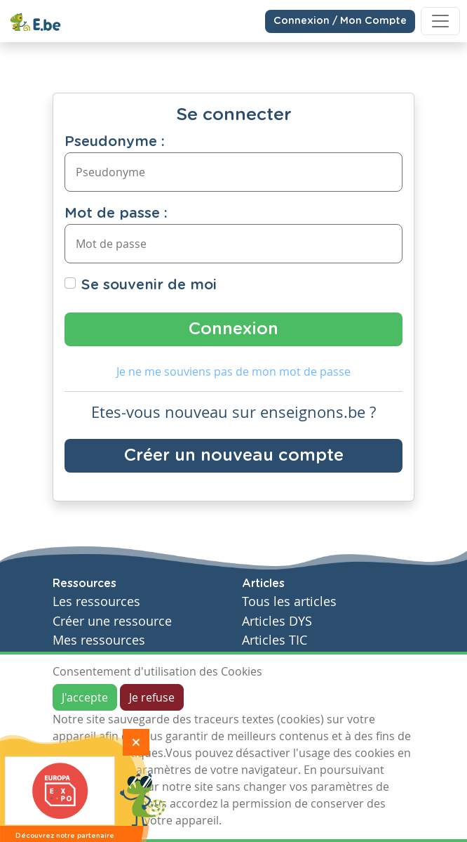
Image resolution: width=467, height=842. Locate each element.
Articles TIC (274, 640)
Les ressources (96, 601)
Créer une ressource (112, 621)
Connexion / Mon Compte (340, 21)
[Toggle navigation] (440, 21)
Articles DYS (277, 621)
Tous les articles (289, 601)
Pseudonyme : (115, 142)
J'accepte (85, 697)
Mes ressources (99, 640)
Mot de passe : (116, 213)
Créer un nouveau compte (234, 455)
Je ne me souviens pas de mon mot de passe (233, 371)
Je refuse (152, 697)
